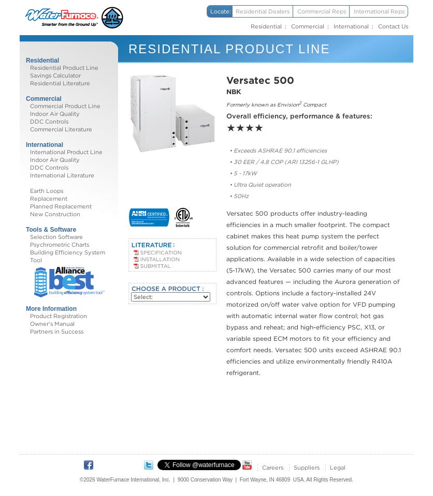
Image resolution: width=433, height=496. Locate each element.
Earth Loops (46, 190)
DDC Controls (49, 121)
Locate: (220, 11)
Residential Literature (60, 83)
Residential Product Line (64, 67)
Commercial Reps (321, 11)
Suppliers (307, 467)
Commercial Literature (61, 129)
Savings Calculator (55, 75)
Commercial (307, 26)
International (351, 26)
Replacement (48, 198)
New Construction (55, 214)
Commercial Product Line (65, 106)
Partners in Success (56, 331)
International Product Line (66, 152)
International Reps (379, 11)
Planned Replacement (61, 206)
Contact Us (393, 26)
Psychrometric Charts (59, 244)
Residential (266, 26)
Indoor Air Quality (55, 113)
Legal (337, 467)
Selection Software (56, 237)
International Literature (62, 175)
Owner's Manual (52, 323)
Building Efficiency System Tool (67, 256)
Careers (272, 467)
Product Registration (58, 316)
